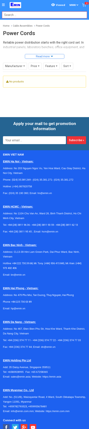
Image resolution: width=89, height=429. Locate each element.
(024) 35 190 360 (18, 193)
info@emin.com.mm (22, 411)
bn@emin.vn (18, 274)
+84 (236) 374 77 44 (20, 346)
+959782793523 (17, 406)
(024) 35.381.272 (63, 179)
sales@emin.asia (20, 376)
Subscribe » (76, 140)
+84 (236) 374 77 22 (44, 340)
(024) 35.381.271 (42, 179)
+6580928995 (16, 371)
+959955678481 (37, 406)
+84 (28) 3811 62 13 (67, 224)
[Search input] (42, 14)
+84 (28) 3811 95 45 (20, 231)
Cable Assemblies (23, 25)
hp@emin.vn (18, 308)
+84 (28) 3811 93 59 (43, 224)
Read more (43, 56)
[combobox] (42, 14)
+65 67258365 (39, 371)
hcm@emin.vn (50, 231)
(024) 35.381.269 (21, 179)
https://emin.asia (51, 376)
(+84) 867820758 (22, 186)
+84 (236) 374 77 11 (19, 340)
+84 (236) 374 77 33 (69, 340)
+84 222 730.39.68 (22, 263)
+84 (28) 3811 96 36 (19, 224)
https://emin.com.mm (58, 411)
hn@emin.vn (44, 193)
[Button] (3, 5)
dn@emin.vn (48, 346)
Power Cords (43, 25)
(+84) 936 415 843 (54, 263)
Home (6, 25)
